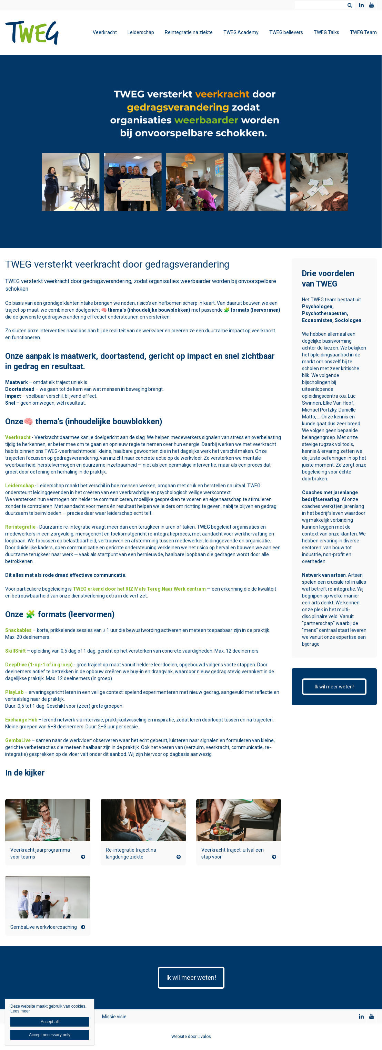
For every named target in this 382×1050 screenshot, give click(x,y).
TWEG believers (286, 32)
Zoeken (349, 5)
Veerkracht (105, 32)
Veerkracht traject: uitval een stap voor (232, 853)
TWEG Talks (326, 32)
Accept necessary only (49, 1034)
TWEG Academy (241, 32)
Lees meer (20, 1011)
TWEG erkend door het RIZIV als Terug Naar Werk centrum (139, 589)
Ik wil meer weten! (334, 686)
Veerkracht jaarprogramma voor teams (40, 853)
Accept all (50, 1021)
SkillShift (15, 651)
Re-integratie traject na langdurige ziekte (131, 853)
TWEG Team (363, 32)
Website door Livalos (191, 1036)
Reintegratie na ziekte (189, 32)
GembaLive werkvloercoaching (43, 927)
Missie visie (114, 1016)
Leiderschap (141, 32)
